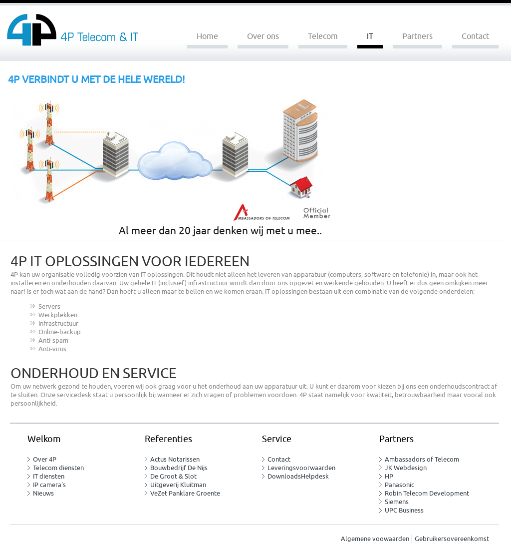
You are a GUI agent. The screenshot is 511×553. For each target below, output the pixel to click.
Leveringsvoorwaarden (301, 468)
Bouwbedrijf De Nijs (179, 468)
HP (389, 476)
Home (207, 36)
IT (370, 36)
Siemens (397, 502)
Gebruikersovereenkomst (452, 539)
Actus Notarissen (175, 459)
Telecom (323, 36)
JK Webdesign (406, 468)
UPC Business (404, 510)
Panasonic (399, 485)
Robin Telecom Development (427, 493)
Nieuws (43, 493)
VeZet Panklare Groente (185, 493)
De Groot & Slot (173, 476)
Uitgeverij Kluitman (178, 485)
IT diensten (48, 476)
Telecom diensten (58, 468)
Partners (417, 36)
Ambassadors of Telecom (422, 459)
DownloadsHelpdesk (298, 476)
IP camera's (49, 485)
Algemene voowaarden (375, 539)
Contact (475, 36)
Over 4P (44, 459)
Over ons (263, 36)
